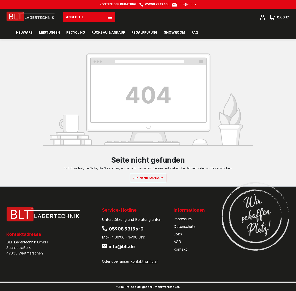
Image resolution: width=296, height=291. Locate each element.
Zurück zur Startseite (148, 178)
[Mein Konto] (262, 17)
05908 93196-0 (126, 229)
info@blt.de (187, 4)
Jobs (178, 234)
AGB (177, 242)
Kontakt (180, 249)
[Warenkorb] (278, 17)
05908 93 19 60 (156, 4)
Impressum (183, 219)
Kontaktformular (143, 261)
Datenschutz (184, 226)
